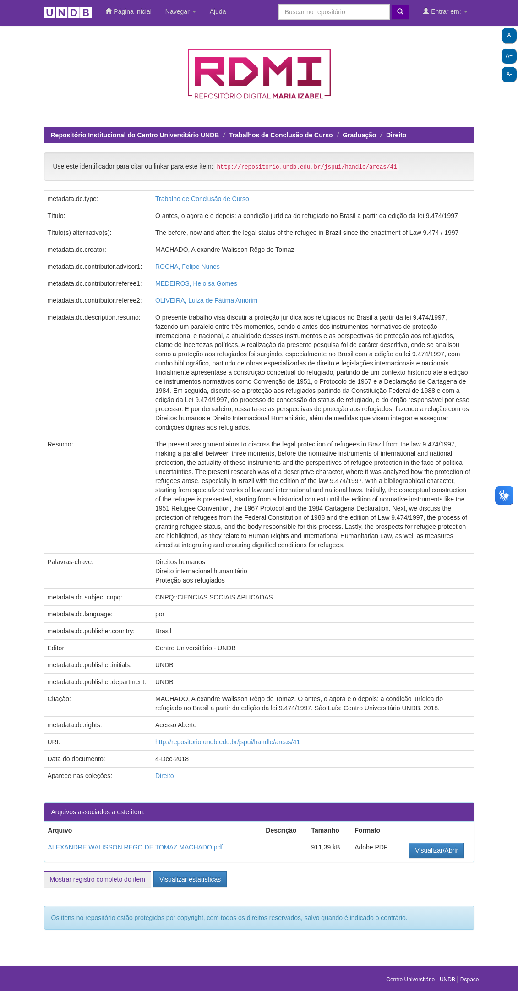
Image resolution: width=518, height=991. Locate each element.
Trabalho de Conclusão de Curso (202, 198)
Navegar (180, 11)
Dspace (469, 979)
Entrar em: (445, 11)
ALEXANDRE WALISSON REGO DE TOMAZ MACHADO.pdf (135, 847)
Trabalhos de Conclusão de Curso (281, 135)
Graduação (359, 135)
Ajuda (218, 11)
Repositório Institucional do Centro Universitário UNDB (135, 135)
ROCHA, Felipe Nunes (187, 266)
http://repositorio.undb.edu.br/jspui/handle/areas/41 (227, 742)
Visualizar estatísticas (190, 879)
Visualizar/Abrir (436, 850)
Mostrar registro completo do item (98, 879)
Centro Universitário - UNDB (421, 979)
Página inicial (128, 11)
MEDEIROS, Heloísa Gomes (196, 283)
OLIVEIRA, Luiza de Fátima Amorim (206, 300)
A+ (509, 56)
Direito (396, 135)
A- (509, 74)
